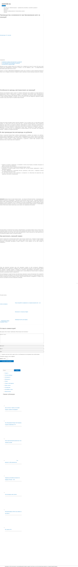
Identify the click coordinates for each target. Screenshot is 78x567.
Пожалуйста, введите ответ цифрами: (7, 356)
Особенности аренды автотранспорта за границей (12, 62)
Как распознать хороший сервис (8, 64)
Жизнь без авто (8, 391)
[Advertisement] (21, 26)
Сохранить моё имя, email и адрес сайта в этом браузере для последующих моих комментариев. (21, 354)
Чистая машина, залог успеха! (11, 494)
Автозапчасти (7, 377)
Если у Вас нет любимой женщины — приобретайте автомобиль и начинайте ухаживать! (20, 7)
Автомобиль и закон (9, 389)
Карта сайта (6, 8)
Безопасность (7, 379)
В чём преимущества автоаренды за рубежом (11, 63)
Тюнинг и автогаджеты (9, 383)
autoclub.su (6, 4)
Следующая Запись (4, 321)
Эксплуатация (2, 35)
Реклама (5, 12)
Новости (6, 373)
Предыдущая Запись (4, 320)
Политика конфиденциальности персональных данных (14, 11)
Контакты (5, 9)
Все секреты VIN (8, 529)
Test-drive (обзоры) (8, 375)
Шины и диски (7, 385)
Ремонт (6, 381)
